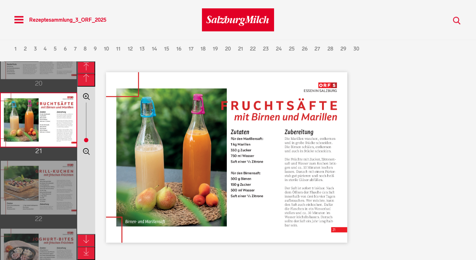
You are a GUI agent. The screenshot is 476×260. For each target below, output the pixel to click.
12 (130, 49)
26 (305, 49)
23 (266, 49)
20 (228, 49)
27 (317, 49)
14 (154, 49)
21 (240, 49)
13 (142, 49)
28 (330, 49)
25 (292, 49)
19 (215, 49)
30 (356, 49)
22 (253, 49)
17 (191, 49)
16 (178, 49)
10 (106, 49)
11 (118, 49)
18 (203, 49)
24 (279, 49)
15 (166, 49)
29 (343, 49)
